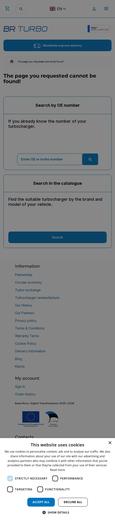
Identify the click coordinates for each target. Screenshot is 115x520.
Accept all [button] (41, 502)
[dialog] (57, 479)
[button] (57, 512)
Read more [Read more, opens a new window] (57, 470)
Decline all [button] (73, 502)
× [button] (110, 443)
